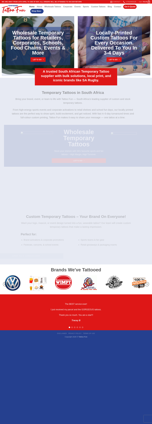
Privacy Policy (74, 333)
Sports (86, 7)
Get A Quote (129, 7)
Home (31, 7)
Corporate (67, 7)
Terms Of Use (89, 333)
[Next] (147, 284)
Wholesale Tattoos (52, 7)
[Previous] (5, 284)
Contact (117, 7)
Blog (110, 7)
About (39, 7)
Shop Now (36, 11)
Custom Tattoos (98, 7)
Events (77, 7)
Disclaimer (62, 333)
